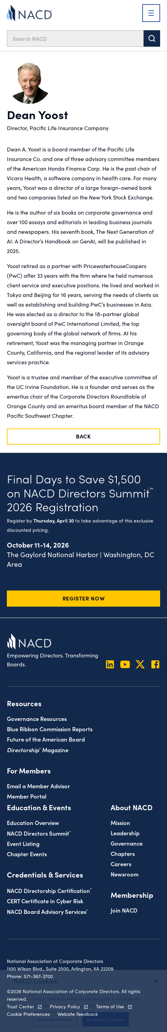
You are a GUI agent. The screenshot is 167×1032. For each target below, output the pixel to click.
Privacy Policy (65, 1006)
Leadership (125, 833)
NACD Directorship (49, 890)
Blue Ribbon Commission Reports (49, 729)
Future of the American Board (46, 739)
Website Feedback (77, 1013)
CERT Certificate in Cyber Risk (45, 901)
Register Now (84, 598)
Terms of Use (110, 1006)
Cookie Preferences (28, 1013)
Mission (120, 822)
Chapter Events (27, 854)
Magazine (37, 750)
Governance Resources (37, 718)
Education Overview (33, 822)
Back (83, 436)
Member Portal (26, 796)
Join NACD (124, 910)
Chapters (123, 853)
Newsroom (124, 874)
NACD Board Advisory (47, 911)
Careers (121, 864)
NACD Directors (39, 833)
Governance (127, 843)
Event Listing (23, 843)
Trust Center (20, 1006)
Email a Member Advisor (38, 786)
